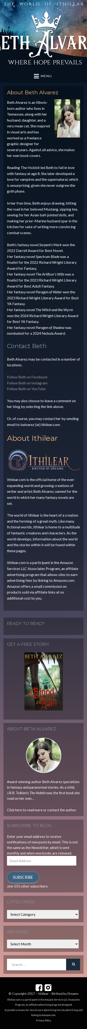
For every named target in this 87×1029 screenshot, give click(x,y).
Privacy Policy (43, 1020)
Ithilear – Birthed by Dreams (58, 993)
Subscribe (23, 877)
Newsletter (39, 847)
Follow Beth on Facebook (27, 377)
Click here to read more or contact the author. (42, 810)
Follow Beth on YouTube (26, 388)
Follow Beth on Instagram (27, 383)
